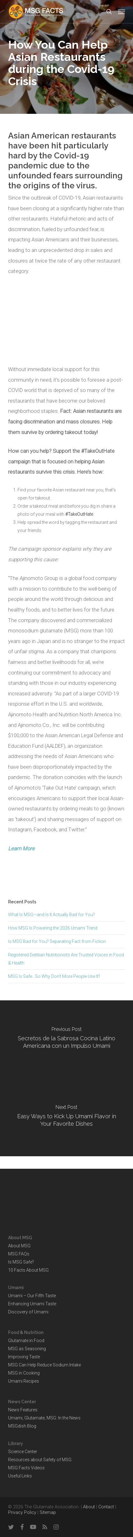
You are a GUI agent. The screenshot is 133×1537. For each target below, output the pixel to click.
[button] (121, 11)
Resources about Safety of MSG (39, 1459)
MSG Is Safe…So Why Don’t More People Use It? (54, 976)
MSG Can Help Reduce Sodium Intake (44, 1364)
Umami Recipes (23, 1381)
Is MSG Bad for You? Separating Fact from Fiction (57, 941)
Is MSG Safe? (21, 1261)
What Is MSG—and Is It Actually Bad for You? (51, 914)
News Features (22, 1409)
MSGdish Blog (22, 1425)
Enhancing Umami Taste (32, 1303)
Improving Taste (24, 1356)
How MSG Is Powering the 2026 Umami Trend (52, 928)
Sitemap (48, 1512)
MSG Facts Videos (26, 1467)
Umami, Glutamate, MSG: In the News (44, 1417)
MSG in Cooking (24, 1372)
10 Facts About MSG (28, 1270)
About (89, 1507)
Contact (106, 1507)
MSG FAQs (18, 1253)
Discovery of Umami (28, 1311)
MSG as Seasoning (27, 1348)
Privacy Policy (22, 1512)
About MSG (19, 1245)
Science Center (22, 1451)
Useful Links (20, 1475)
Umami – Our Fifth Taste (32, 1295)
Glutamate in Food (26, 1340)
